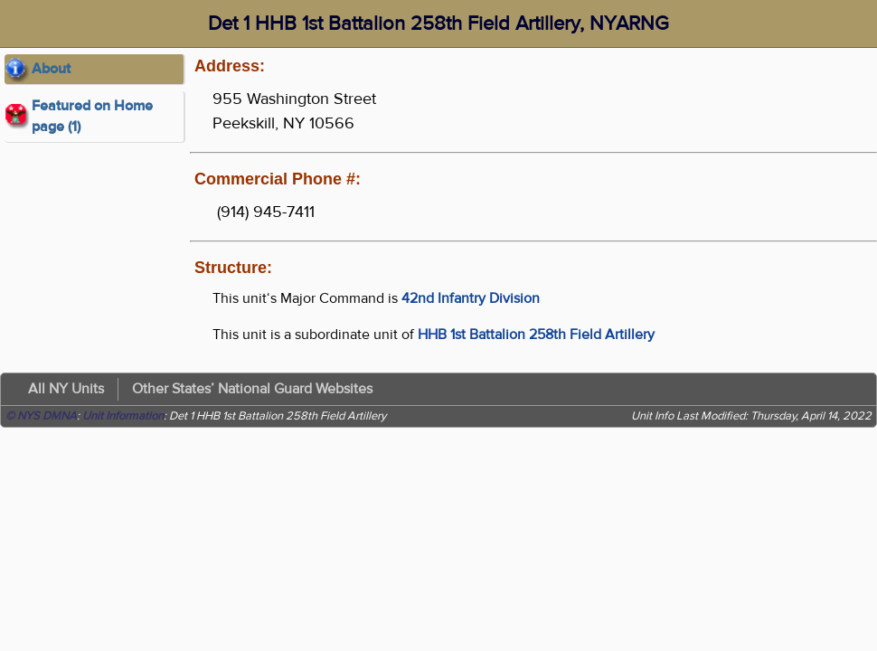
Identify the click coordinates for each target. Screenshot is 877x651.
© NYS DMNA (41, 416)
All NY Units (66, 389)
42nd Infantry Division (470, 298)
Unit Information (123, 416)
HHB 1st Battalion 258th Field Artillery (536, 335)
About (51, 69)
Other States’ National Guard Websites (252, 389)
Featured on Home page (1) (92, 116)
